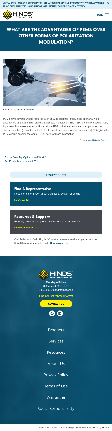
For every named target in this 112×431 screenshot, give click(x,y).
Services (56, 341)
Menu (100, 15)
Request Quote (56, 175)
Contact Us (56, 303)
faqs (89, 140)
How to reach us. (59, 243)
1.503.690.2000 (48, 290)
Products (56, 329)
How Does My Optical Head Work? (25, 157)
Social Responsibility (56, 408)
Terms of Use (56, 386)
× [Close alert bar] (108, 3)
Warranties (56, 397)
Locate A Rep (21, 199)
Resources (56, 352)
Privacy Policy (56, 374)
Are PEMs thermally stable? (21, 161)
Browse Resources (25, 227)
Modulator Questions (100, 140)
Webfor (105, 427)
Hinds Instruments (25, 109)
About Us (56, 363)
